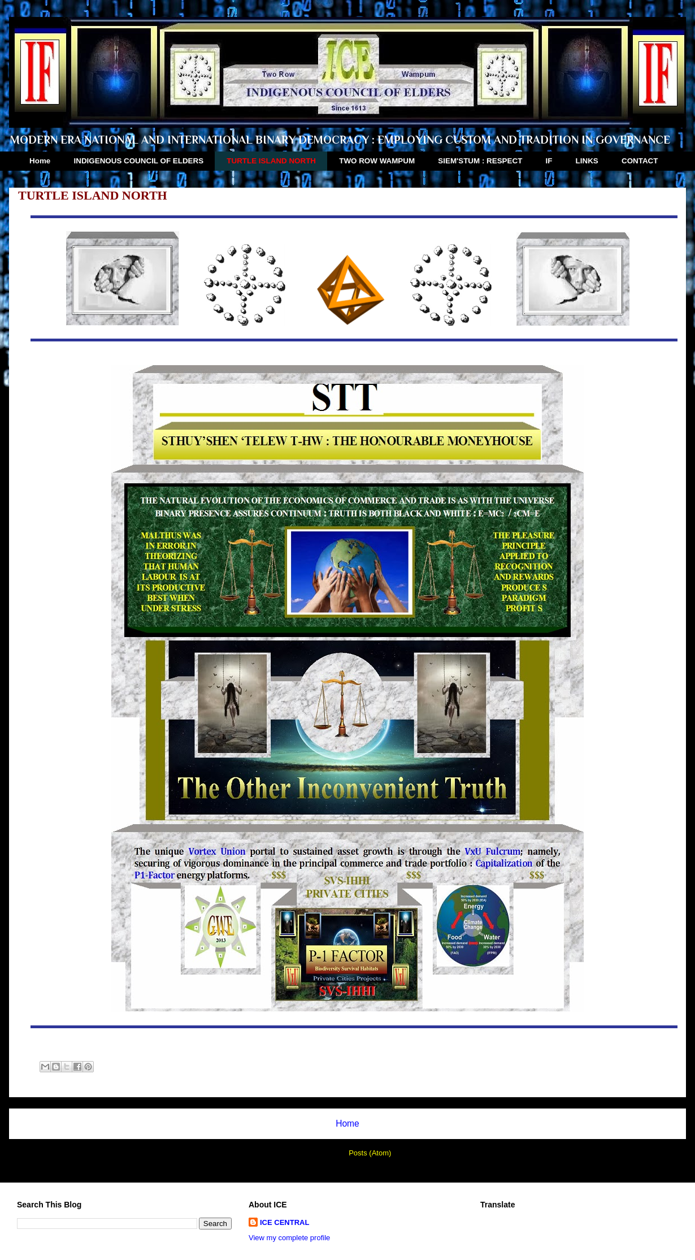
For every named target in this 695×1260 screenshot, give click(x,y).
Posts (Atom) (370, 1153)
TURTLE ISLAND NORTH (271, 161)
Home (39, 161)
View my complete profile (289, 1237)
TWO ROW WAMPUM (377, 161)
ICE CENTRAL (284, 1222)
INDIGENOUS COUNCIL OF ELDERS (139, 161)
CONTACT (640, 161)
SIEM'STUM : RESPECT (480, 161)
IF (549, 161)
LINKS (587, 161)
